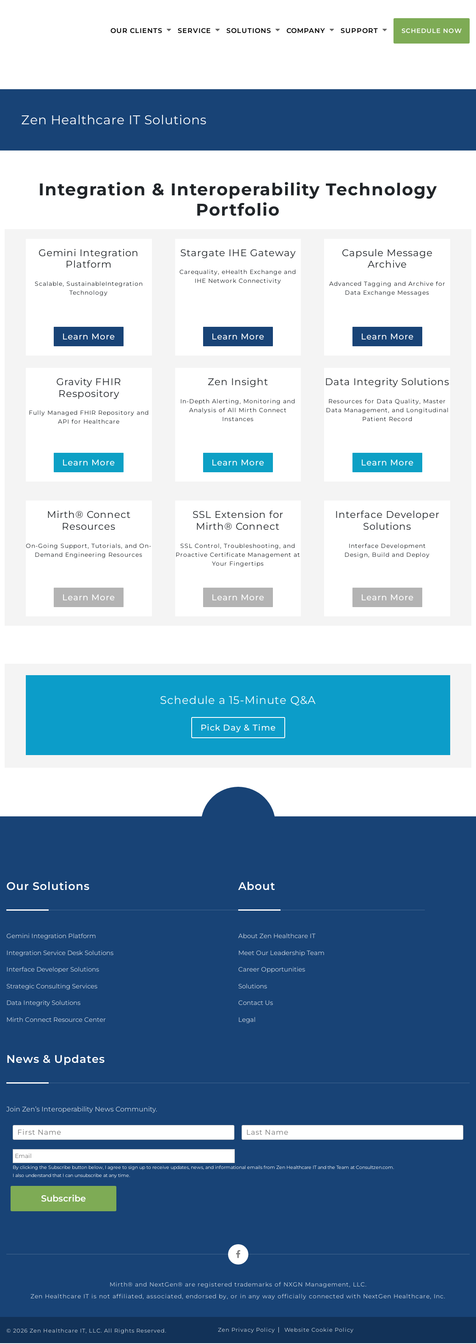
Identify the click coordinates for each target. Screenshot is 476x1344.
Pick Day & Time (238, 728)
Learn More (88, 337)
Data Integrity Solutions (43, 1003)
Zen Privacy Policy (246, 1330)
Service (199, 30)
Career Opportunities (271, 970)
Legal (247, 1020)
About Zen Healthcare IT (277, 937)
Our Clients (140, 30)
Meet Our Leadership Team (281, 953)
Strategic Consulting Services (51, 987)
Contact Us (255, 1003)
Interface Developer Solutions (52, 970)
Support (364, 30)
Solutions (253, 30)
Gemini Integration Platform (51, 937)
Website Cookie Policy (319, 1330)
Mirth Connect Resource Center (56, 1020)
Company (310, 30)
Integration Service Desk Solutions (59, 953)
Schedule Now (432, 30)
